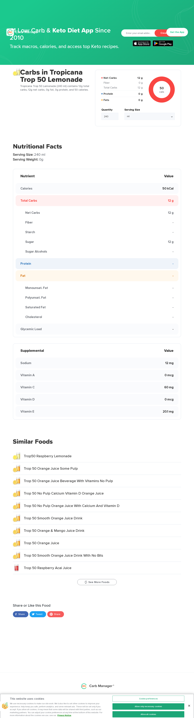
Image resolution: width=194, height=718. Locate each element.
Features (57, 17)
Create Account (170, 33)
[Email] (138, 33)
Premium (75, 17)
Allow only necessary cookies (148, 710)
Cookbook (122, 17)
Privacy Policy (159, 8)
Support (137, 17)
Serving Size (132, 110)
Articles (104, 17)
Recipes (90, 17)
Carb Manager (23, 18)
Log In (158, 17)
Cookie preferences (148, 702)
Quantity (106, 110)
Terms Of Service (179, 8)
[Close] (189, 709)
